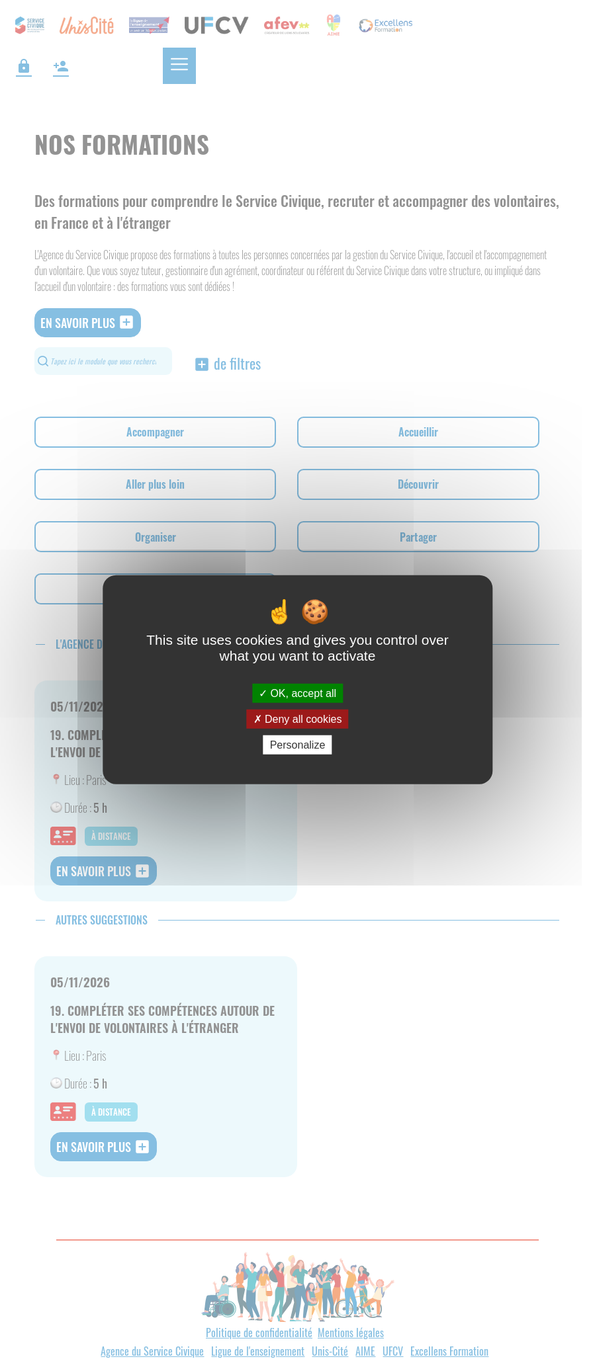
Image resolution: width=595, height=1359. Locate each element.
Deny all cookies (297, 718)
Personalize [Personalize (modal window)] (298, 745)
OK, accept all (297, 692)
